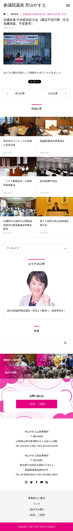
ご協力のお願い (36, 509)
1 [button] (34, 302)
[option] (36, 295)
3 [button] (40, 302)
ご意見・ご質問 (36, 404)
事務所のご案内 (36, 498)
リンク (36, 503)
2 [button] (37, 302)
